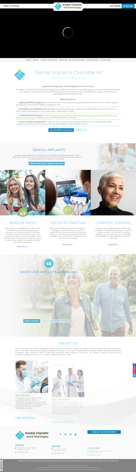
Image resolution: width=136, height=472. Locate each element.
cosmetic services (27, 117)
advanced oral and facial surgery (103, 115)
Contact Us (81, 130)
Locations (105, 60)
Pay (114, 6)
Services (63, 60)
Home (28, 60)
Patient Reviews (77, 60)
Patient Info (93, 60)
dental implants (57, 115)
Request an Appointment (104, 432)
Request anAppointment (128, 6)
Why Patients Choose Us (61, 130)
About (36, 60)
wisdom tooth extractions (76, 115)
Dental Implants (49, 60)
